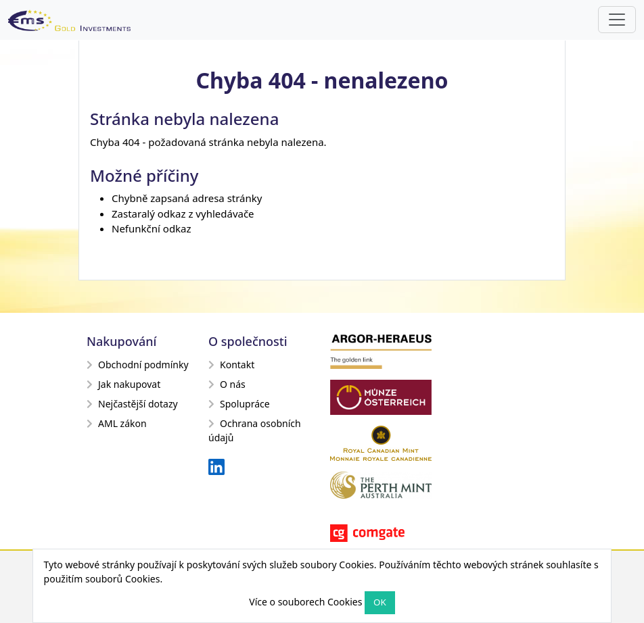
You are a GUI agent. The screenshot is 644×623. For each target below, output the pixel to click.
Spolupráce (239, 403)
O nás (227, 384)
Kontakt (231, 364)
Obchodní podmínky (138, 364)
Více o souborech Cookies (305, 601)
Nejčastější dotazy (132, 403)
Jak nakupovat (123, 384)
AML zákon (117, 423)
